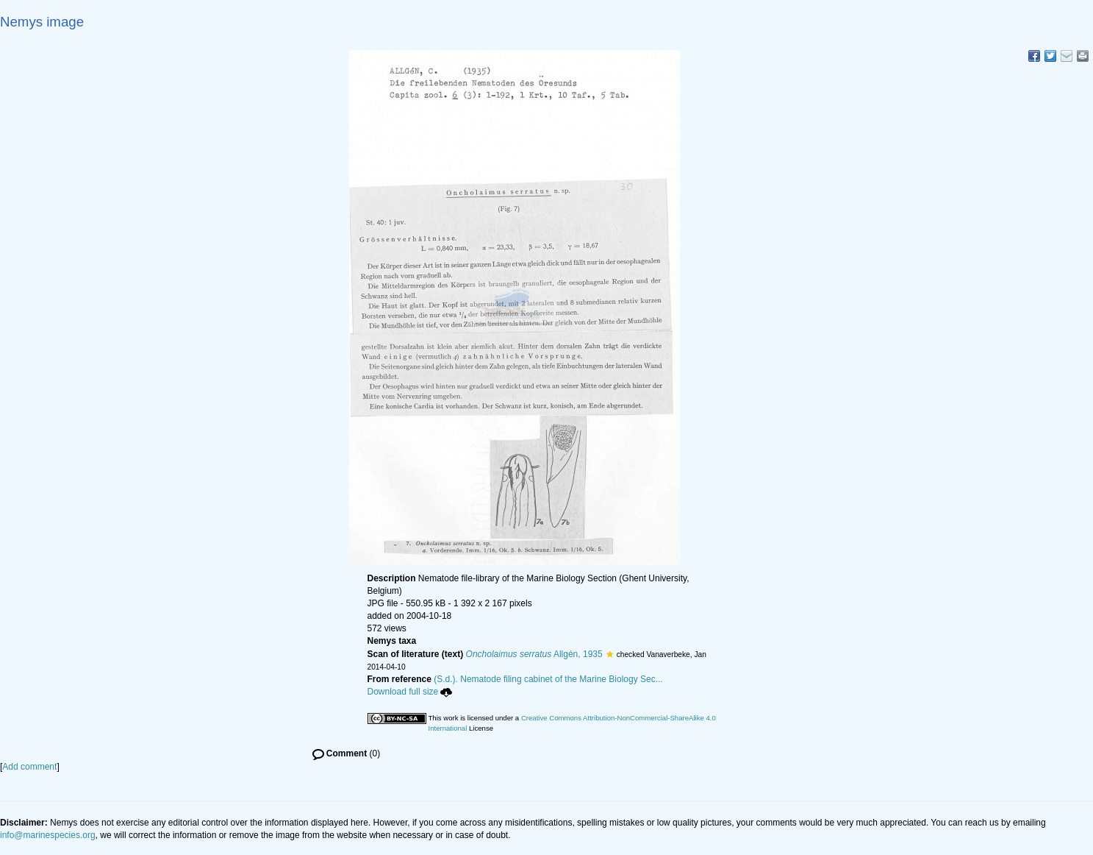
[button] (610, 654)
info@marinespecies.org (48, 835)
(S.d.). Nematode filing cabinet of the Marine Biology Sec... (548, 679)
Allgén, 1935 (534, 654)
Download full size (410, 692)
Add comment (29, 767)
